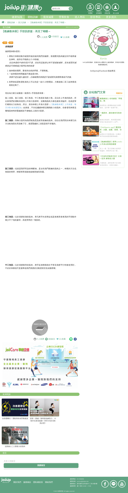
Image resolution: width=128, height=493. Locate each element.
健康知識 (17, 17)
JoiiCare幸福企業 (107, 12)
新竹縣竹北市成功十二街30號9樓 (87, 483)
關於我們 (17, 482)
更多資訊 (111, 17)
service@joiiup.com (83, 481)
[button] (70, 8)
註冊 (117, 13)
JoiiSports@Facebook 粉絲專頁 (102, 71)
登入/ (114, 13)
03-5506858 (80, 479)
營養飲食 (64, 17)
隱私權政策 (38, 482)
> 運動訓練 (10, 22)
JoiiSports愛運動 (90, 12)
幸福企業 (107, 7)
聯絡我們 (49, 482)
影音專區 (95, 17)
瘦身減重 (48, 17)
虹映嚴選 (98, 7)
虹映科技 (60, 491)
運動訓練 (33, 17)
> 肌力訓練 (21, 22)
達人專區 (80, 17)
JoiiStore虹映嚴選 (99, 12)
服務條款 (27, 482)
